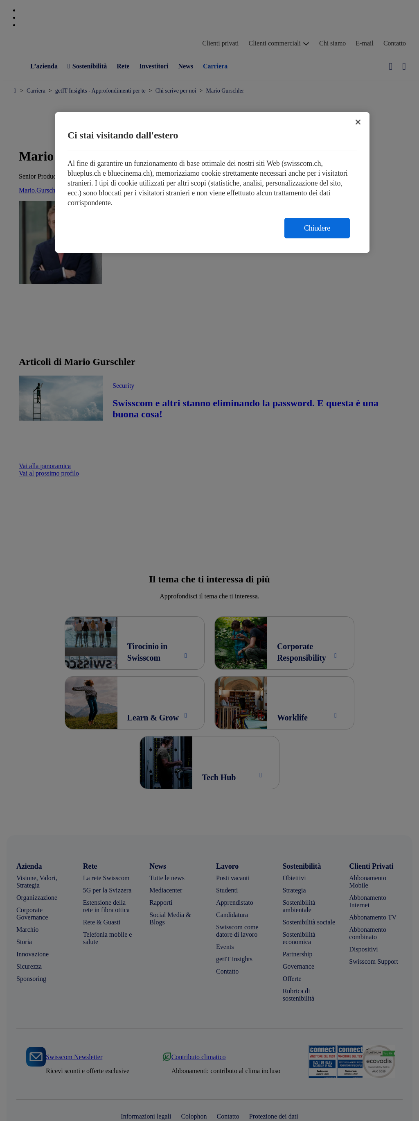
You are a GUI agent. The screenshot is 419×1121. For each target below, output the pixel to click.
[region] (212, 182)
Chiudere (317, 228)
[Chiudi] (358, 122)
